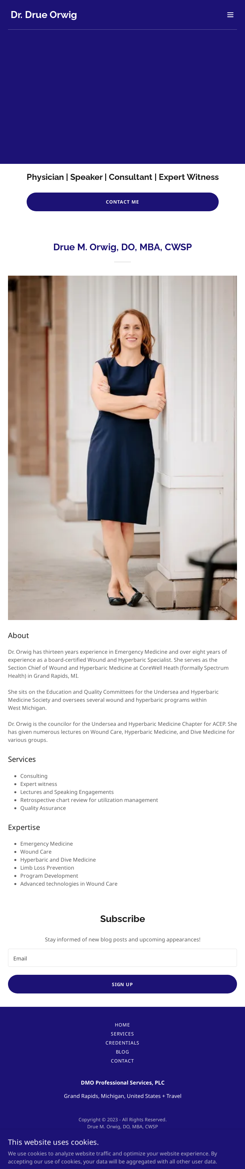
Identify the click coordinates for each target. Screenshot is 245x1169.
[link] (44, 16)
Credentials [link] (123, 1043)
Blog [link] (122, 1052)
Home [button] (122, 1024)
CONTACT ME (122, 202)
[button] (230, 14)
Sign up (122, 984)
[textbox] (122, 958)
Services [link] (122, 1034)
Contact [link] (122, 1061)
